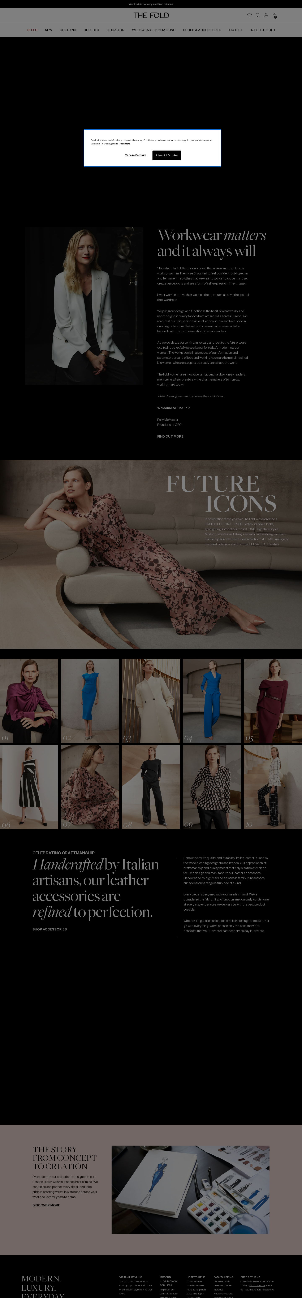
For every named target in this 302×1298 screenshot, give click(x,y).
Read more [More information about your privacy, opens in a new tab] (125, 143)
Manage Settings (135, 155)
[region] (152, 148)
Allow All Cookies (167, 155)
